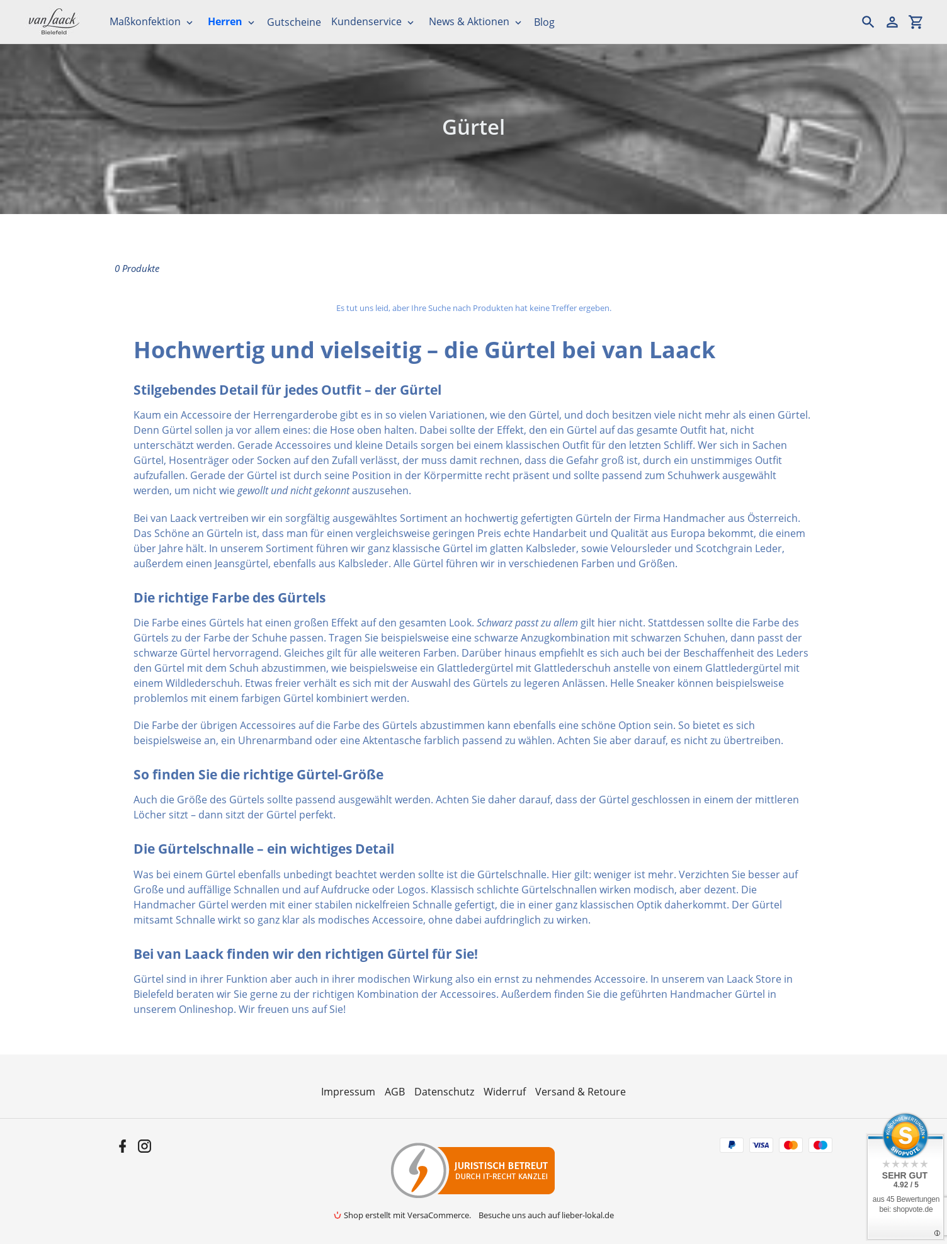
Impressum (348, 1092)
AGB (395, 1092)
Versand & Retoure (580, 1092)
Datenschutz (444, 1092)
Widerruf (505, 1092)
